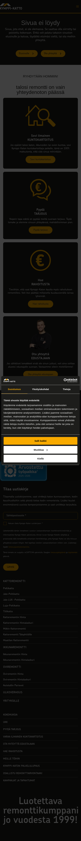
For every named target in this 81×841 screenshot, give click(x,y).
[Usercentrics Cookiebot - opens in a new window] (63, 380)
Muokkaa (41, 449)
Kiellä (40, 458)
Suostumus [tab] (14, 389)
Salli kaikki (41, 440)
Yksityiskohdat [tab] (40, 389)
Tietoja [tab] (66, 389)
